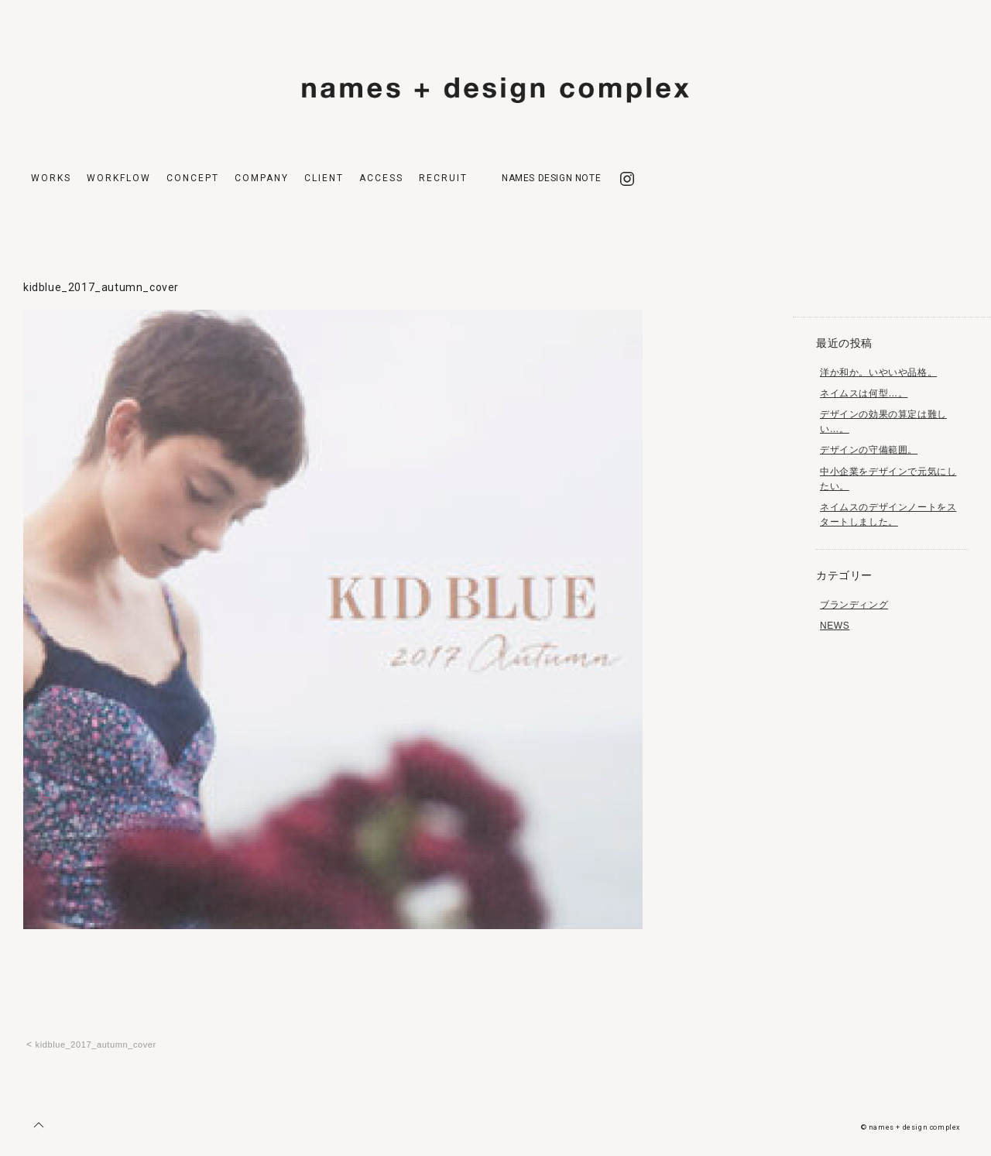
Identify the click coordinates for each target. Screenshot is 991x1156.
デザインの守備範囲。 (868, 449)
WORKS (51, 178)
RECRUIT (443, 178)
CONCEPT (192, 178)
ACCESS (381, 178)
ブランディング (854, 604)
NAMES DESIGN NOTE (551, 178)
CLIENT (324, 178)
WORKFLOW (119, 178)
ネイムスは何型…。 (863, 393)
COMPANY (262, 178)
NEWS (834, 625)
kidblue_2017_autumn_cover (96, 1044)
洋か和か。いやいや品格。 (878, 372)
